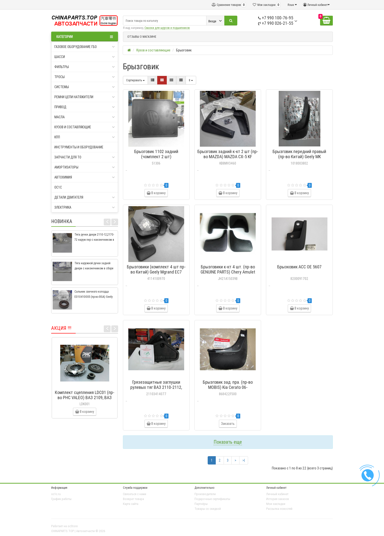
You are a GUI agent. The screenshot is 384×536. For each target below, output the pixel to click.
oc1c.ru (56, 494)
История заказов (277, 499)
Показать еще (228, 442)
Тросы (84, 76)
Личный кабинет (277, 494)
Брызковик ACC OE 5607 (299, 267)
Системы (84, 86)
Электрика (84, 207)
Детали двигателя (84, 197)
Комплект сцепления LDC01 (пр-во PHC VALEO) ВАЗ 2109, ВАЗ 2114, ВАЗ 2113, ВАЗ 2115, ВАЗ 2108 (84, 400)
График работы (61, 499)
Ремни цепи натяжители (84, 97)
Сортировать (135, 80)
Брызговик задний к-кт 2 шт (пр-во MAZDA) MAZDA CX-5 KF (227, 154)
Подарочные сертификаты (212, 499)
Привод (84, 107)
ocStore (73, 526)
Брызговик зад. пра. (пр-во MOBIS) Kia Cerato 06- (228, 384)
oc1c (58, 187)
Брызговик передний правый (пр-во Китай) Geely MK (299, 154)
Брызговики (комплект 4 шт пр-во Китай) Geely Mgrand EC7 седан (156, 272)
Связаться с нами (134, 494)
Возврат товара (133, 499)
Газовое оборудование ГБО (84, 46)
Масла (84, 117)
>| (243, 460)
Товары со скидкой (207, 509)
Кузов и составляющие (84, 127)
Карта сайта (130, 504)
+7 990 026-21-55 (275, 23)
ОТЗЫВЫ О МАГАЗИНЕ (141, 36)
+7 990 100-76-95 (275, 18)
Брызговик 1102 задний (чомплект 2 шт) (156, 154)
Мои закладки (275, 504)
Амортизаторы (84, 167)
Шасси (84, 56)
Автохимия (84, 177)
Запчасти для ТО (84, 157)
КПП (84, 137)
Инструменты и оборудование (78, 147)
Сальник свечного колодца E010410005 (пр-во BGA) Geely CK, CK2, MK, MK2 (93, 297)
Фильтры (84, 66)
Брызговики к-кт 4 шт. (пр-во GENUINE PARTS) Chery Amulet (228, 269)
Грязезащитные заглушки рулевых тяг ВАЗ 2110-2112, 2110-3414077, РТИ (156, 387)
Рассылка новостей (279, 509)
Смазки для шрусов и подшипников (167, 28)
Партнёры (201, 504)
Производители (205, 494)
